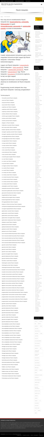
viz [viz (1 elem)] (40, 400)
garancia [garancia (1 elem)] (36, 348)
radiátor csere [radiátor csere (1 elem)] (37, 390)
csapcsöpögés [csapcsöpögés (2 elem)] (37, 331)
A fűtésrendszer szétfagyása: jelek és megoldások (38, 41)
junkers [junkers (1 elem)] (36, 370)
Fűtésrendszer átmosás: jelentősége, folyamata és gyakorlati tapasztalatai (39, 34)
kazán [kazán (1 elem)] (36, 372)
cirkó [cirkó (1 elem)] (41, 326)
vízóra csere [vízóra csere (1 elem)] (37, 408)
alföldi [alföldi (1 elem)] (36, 321)
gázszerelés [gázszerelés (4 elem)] (37, 357)
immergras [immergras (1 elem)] (36, 367)
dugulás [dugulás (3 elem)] (36, 338)
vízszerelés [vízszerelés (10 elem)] (37, 403)
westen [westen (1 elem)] (39, 410)
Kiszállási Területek (26, 435)
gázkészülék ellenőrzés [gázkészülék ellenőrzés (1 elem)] (37, 351)
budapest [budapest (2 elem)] (36, 326)
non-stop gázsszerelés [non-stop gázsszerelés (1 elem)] (37, 388)
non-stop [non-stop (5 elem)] (36, 384)
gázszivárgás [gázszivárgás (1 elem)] (37, 362)
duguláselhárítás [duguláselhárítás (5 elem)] (38, 340)
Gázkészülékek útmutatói (19, 1)
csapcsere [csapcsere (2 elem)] (36, 328)
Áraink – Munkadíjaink (34, 435)
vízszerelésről (24, 65)
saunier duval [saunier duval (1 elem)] (37, 393)
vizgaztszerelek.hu (13, 424)
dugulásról (11, 74)
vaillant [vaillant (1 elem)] (36, 400)
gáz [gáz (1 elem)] (40, 348)
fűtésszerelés (5, 24)
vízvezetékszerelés (7, 26)
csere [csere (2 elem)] (41, 333)
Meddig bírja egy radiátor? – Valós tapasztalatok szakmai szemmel (39, 54)
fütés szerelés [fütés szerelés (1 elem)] (37, 343)
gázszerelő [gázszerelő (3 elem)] (37, 360)
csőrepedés (25, 22)
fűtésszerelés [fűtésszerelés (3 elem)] (37, 345)
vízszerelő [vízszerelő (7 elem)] (36, 405)
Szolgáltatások (19, 435)
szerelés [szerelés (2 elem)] (36, 395)
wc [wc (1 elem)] (35, 410)
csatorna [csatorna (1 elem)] (36, 333)
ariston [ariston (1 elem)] (40, 321)
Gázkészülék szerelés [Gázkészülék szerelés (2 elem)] (37, 355)
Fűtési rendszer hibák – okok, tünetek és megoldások (39, 61)
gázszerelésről (12, 72)
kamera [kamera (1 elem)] (41, 370)
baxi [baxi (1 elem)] (35, 323)
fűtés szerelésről (18, 67)
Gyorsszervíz (28, 1)
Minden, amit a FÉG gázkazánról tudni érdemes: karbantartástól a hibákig (38, 48)
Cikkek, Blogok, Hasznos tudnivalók (7, 1)
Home (2, 16)
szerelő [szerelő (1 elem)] (36, 398)
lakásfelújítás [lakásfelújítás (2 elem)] (37, 382)
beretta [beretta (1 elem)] (39, 323)
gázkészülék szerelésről (15, 70)
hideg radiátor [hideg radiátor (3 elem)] (37, 365)
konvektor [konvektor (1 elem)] (37, 377)
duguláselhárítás (15, 22)
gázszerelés (17, 26)
